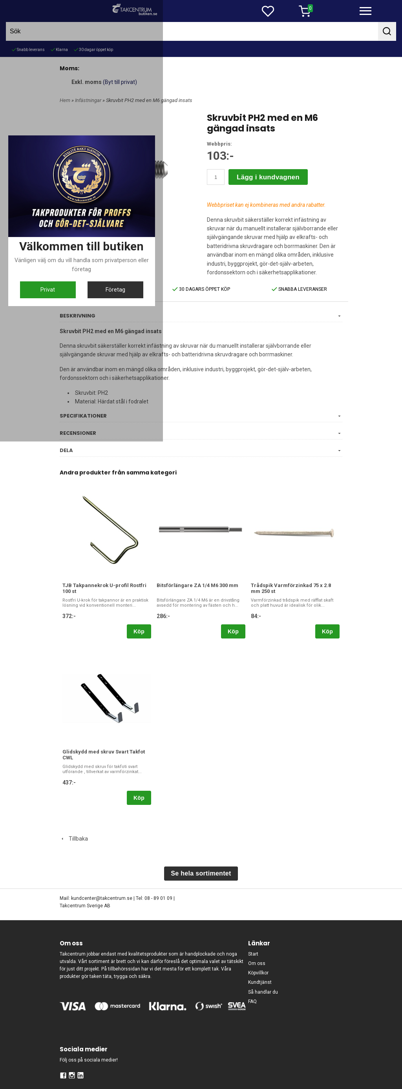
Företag (239, 615)
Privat (162, 615)
